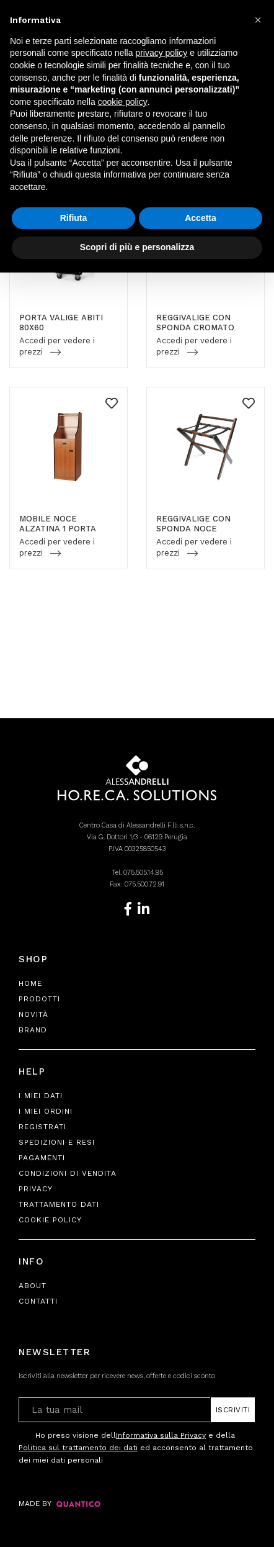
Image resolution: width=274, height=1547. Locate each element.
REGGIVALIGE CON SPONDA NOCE (193, 523)
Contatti (38, 1301)
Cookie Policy (50, 1220)
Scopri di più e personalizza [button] (137, 247)
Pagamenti (42, 1157)
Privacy (36, 1188)
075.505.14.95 (143, 872)
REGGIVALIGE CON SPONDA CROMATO (195, 322)
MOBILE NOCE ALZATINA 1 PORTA (57, 523)
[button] (258, 20)
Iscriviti (233, 1409)
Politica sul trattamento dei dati (78, 1447)
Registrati (42, 1126)
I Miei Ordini (46, 1111)
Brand (33, 1030)
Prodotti (39, 998)
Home (30, 983)
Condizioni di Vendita (68, 1173)
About (32, 1285)
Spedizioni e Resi (57, 1142)
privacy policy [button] (161, 53)
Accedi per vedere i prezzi (57, 346)
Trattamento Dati (59, 1204)
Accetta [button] (200, 218)
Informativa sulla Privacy (161, 1435)
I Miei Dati (41, 1095)
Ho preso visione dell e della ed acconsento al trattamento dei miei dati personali (136, 1446)
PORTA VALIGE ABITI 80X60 (61, 322)
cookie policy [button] (123, 102)
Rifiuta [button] (73, 218)
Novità (33, 1014)
